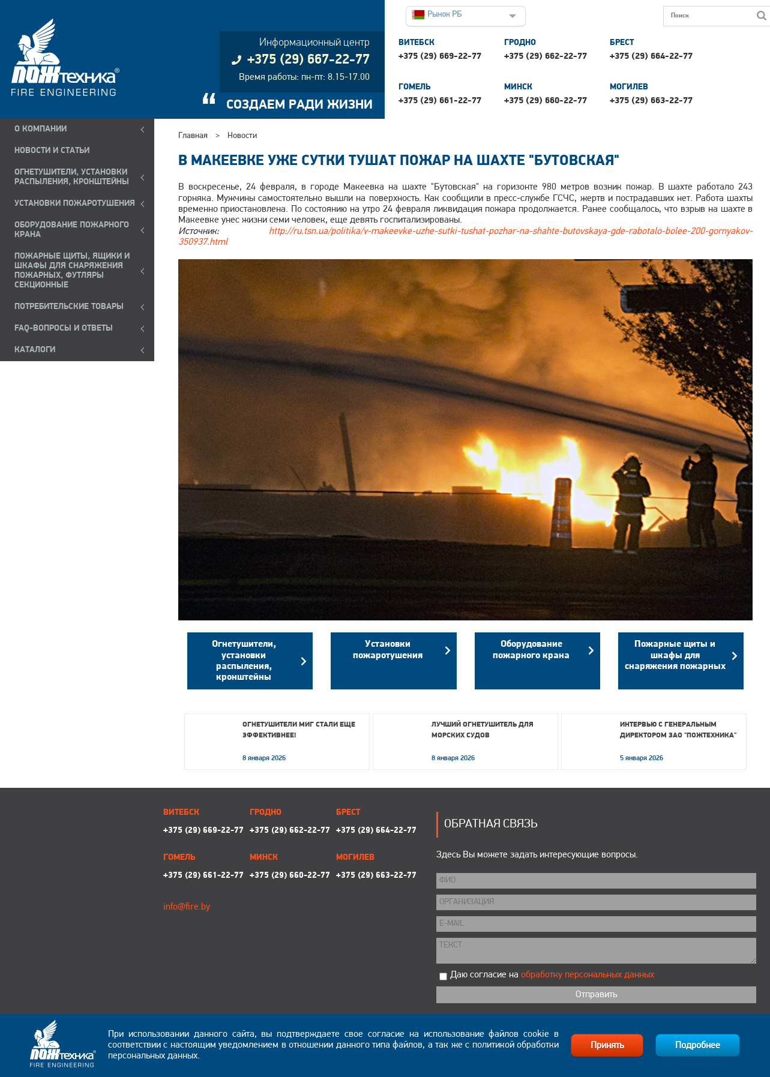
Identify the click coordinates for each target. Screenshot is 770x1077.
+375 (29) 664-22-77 (651, 56)
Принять (607, 1046)
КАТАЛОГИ (34, 350)
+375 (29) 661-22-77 (440, 101)
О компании (40, 129)
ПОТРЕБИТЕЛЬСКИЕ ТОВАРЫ (69, 306)
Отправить (596, 995)
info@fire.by (186, 907)
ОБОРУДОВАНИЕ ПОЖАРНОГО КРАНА (71, 230)
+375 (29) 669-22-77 (440, 56)
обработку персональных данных (587, 975)
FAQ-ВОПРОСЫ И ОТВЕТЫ (63, 328)
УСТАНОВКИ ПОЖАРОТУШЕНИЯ (74, 203)
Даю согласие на (552, 975)
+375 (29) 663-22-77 (651, 101)
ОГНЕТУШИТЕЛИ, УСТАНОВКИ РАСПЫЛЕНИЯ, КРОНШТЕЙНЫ (71, 177)
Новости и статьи (51, 150)
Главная (193, 135)
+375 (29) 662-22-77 (545, 56)
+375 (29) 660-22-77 (545, 101)
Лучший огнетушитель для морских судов (483, 730)
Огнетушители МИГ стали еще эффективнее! (298, 730)
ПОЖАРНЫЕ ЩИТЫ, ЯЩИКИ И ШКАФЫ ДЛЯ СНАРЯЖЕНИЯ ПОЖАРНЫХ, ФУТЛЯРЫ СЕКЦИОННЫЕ (72, 271)
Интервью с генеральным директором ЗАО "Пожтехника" (678, 730)
